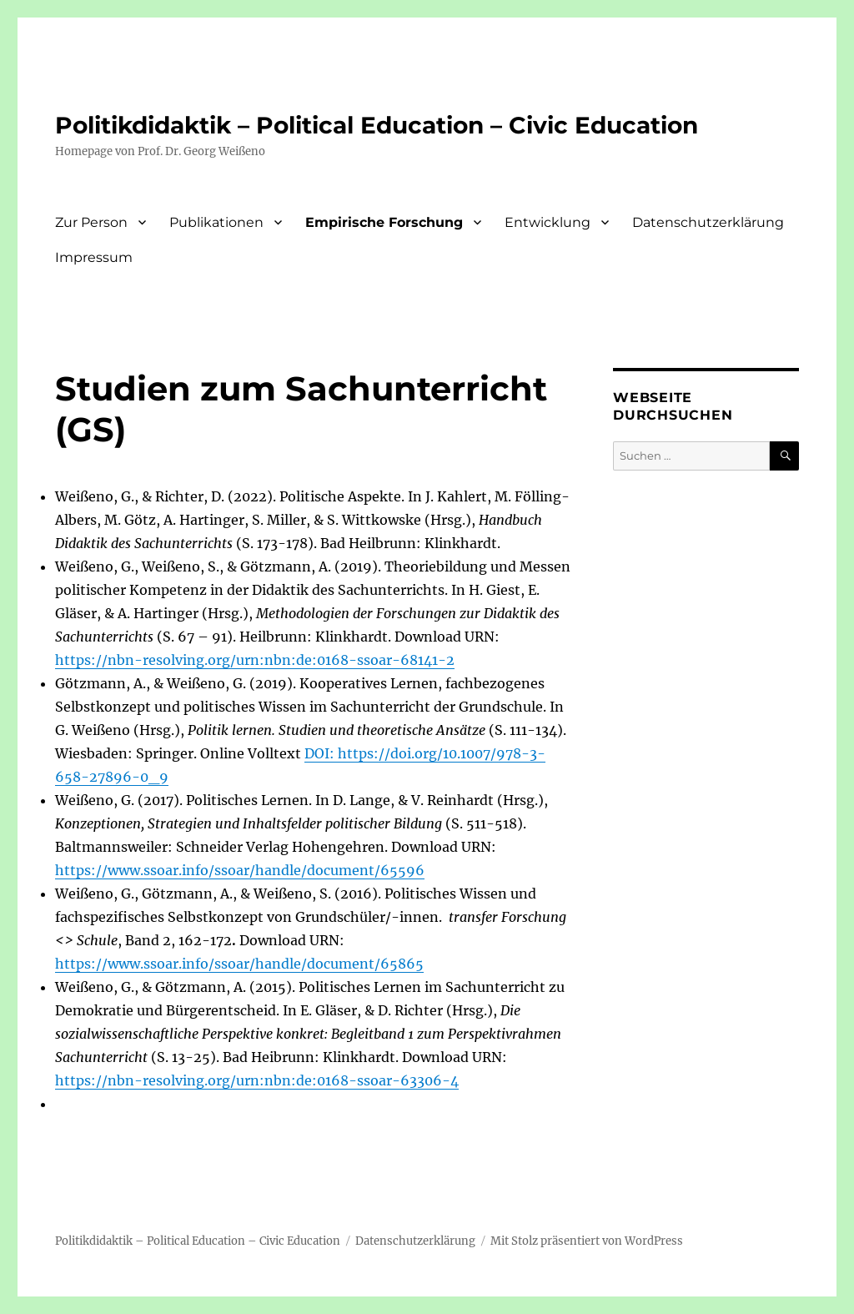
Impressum (94, 257)
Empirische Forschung (384, 222)
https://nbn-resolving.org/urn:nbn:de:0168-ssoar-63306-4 (257, 1080)
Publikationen (216, 222)
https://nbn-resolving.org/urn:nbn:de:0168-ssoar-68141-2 (255, 660)
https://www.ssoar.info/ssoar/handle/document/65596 (239, 870)
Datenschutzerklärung (708, 222)
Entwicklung (547, 222)
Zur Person (91, 222)
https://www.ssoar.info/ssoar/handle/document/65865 (239, 963)
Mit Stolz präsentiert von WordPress (586, 1241)
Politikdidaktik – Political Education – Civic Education (376, 125)
